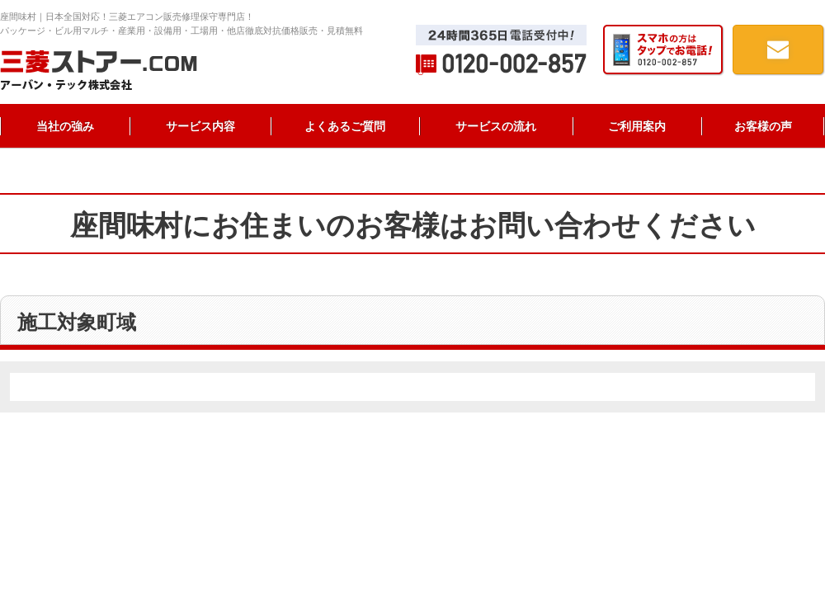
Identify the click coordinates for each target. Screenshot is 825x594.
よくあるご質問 (344, 126)
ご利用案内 (637, 126)
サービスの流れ (495, 126)
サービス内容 (200, 126)
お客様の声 (763, 126)
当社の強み (65, 126)
